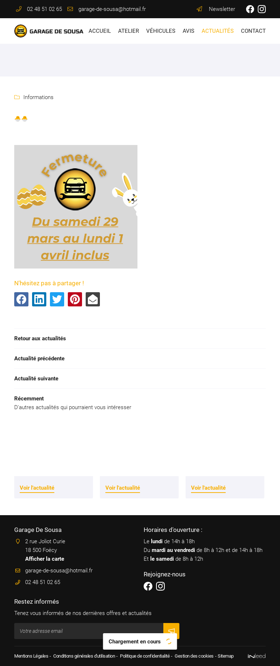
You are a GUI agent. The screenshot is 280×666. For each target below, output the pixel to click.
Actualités (218, 31)
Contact (253, 31)
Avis (188, 31)
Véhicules (160, 31)
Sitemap (226, 656)
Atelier (128, 31)
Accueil (100, 31)
